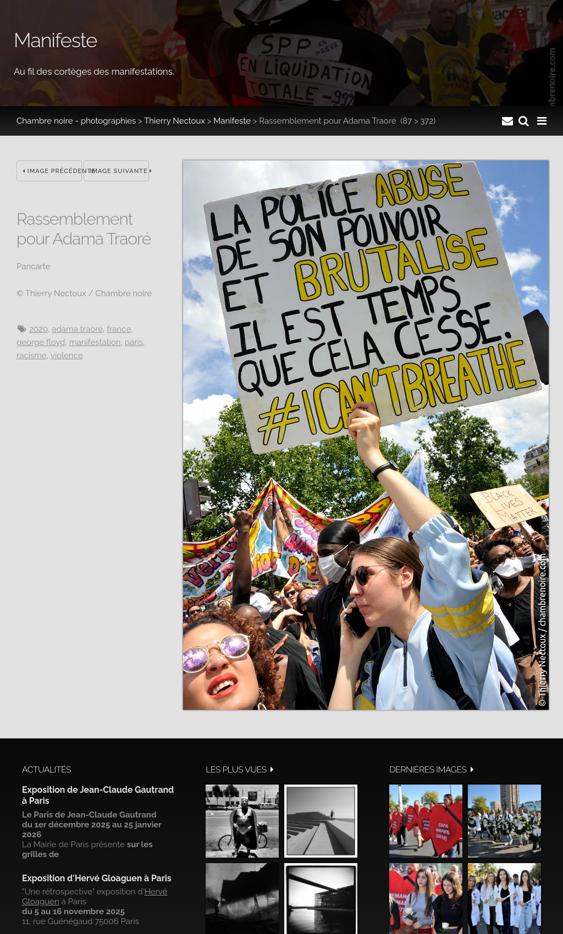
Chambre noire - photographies (76, 121)
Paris (134, 342)
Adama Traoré (77, 329)
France (119, 329)
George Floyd (40, 342)
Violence (67, 355)
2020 (38, 329)
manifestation (95, 342)
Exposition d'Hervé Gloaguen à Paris (97, 878)
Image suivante (119, 171)
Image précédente (52, 171)
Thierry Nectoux (174, 121)
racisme (31, 355)
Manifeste (232, 121)
